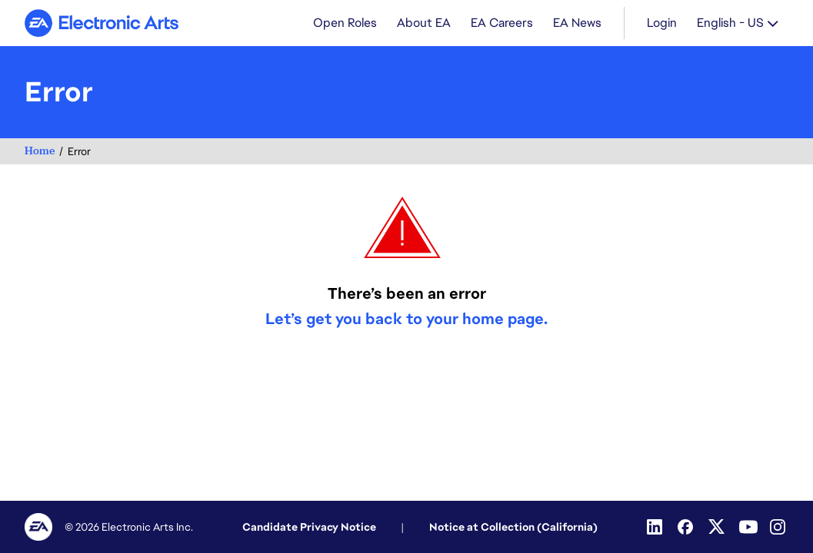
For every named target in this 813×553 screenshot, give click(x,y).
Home (40, 150)
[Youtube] (748, 527)
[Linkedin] (656, 527)
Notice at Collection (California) (513, 527)
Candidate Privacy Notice (309, 527)
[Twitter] (717, 527)
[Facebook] (687, 527)
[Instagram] (779, 527)
